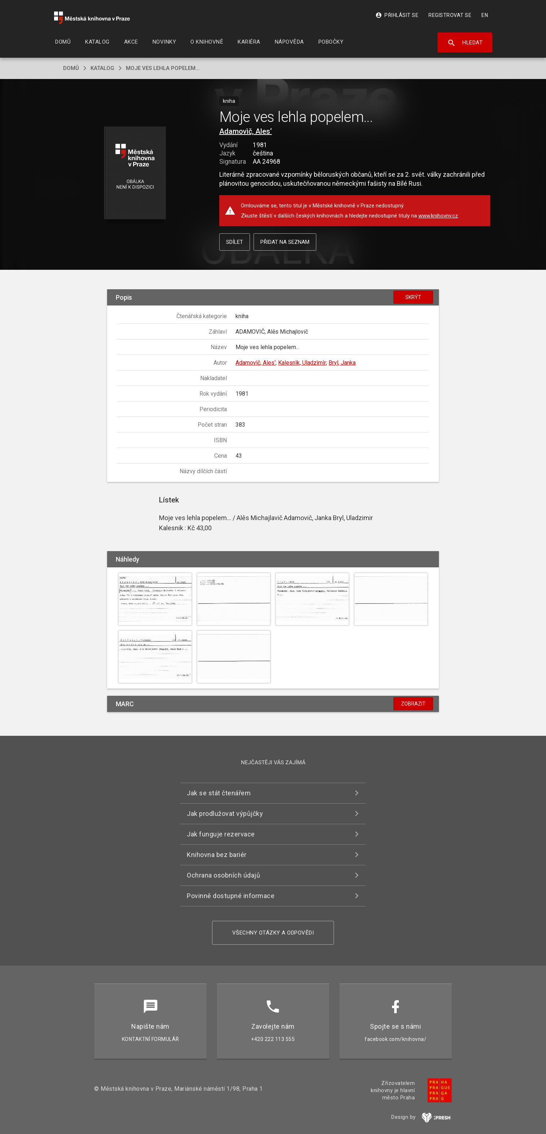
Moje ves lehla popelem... (163, 68)
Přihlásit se (396, 15)
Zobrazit (413, 704)
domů (71, 68)
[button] (135, 173)
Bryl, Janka (342, 362)
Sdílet (234, 242)
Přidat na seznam (284, 242)
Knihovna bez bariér (217, 854)
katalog (102, 68)
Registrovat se (449, 15)
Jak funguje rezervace (221, 834)
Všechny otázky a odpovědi (273, 932)
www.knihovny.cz (438, 215)
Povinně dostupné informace (230, 896)
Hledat (465, 43)
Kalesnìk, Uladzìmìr (302, 362)
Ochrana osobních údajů (223, 875)
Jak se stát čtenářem (219, 793)
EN (484, 15)
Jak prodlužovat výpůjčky (225, 813)
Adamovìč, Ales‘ (245, 131)
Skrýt (413, 297)
